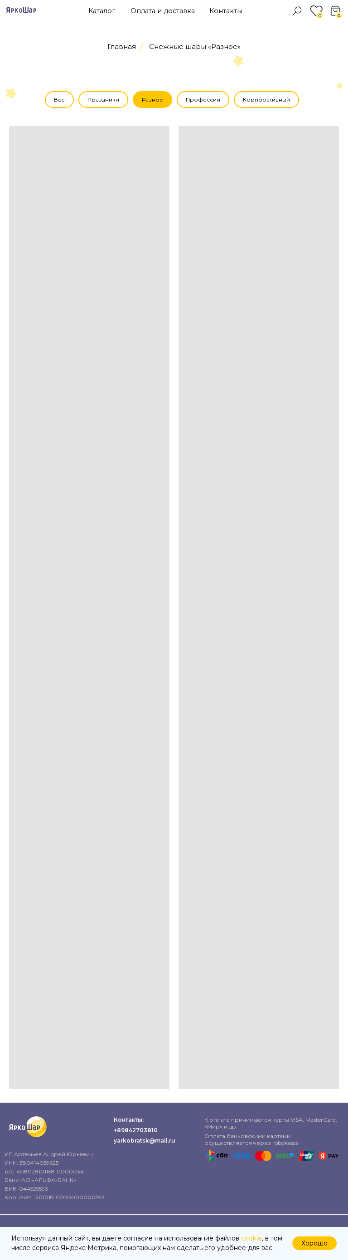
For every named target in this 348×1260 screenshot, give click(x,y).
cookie (251, 1238)
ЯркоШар (21, 10)
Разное (152, 99)
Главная (121, 46)
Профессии (203, 99)
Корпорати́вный (266, 99)
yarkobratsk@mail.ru (144, 1140)
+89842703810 (136, 1130)
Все (59, 99)
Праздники (103, 99)
